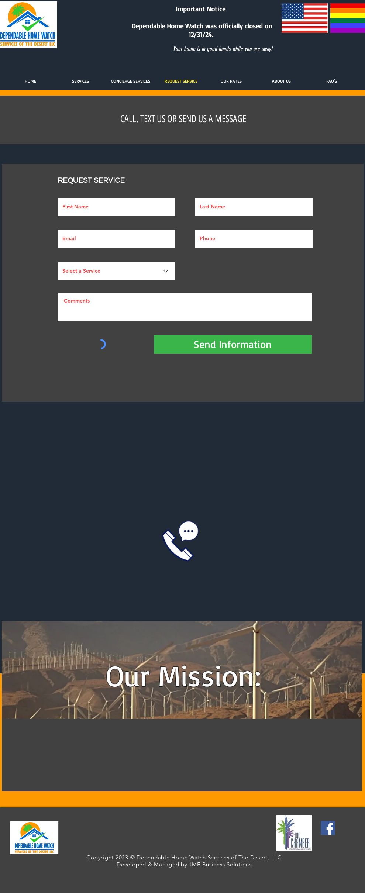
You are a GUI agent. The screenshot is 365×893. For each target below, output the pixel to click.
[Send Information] (233, 344)
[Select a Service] (116, 271)
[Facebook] (328, 828)
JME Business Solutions (220, 864)
